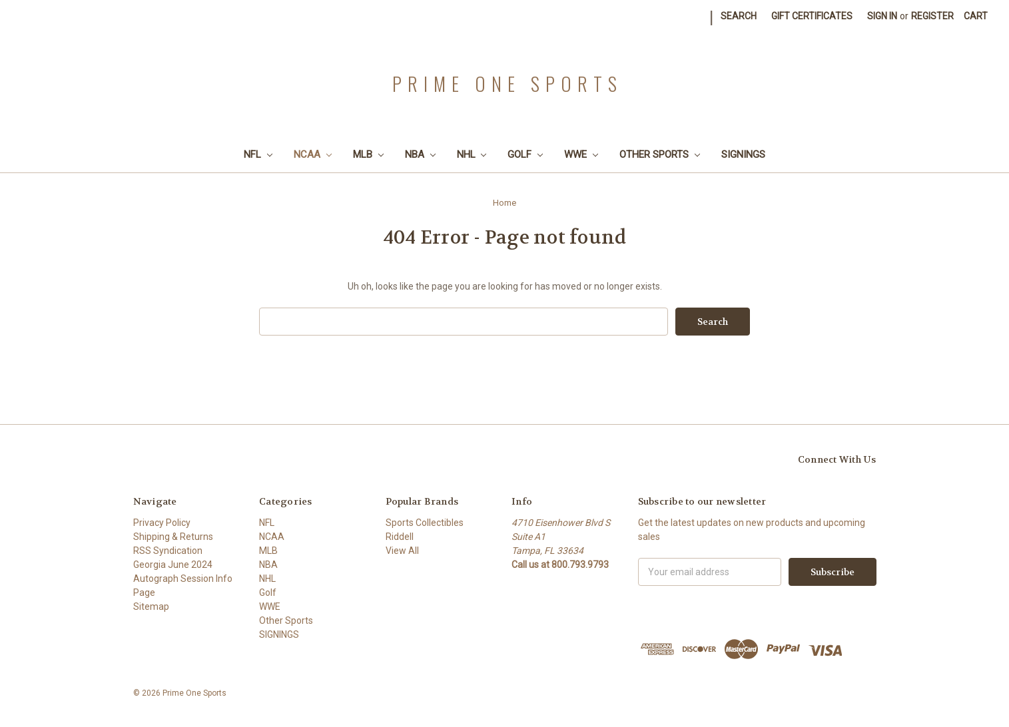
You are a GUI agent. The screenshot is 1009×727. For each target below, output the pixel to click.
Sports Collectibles (425, 522)
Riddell (400, 536)
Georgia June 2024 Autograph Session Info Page (182, 578)
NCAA (313, 154)
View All (402, 550)
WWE (581, 154)
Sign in (882, 16)
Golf (525, 154)
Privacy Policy (161, 522)
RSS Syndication (167, 550)
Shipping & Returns (173, 536)
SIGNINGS (743, 154)
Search (739, 16)
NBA (420, 154)
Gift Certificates (811, 16)
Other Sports (659, 154)
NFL (258, 154)
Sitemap (151, 606)
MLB (368, 154)
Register (932, 16)
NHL (472, 154)
